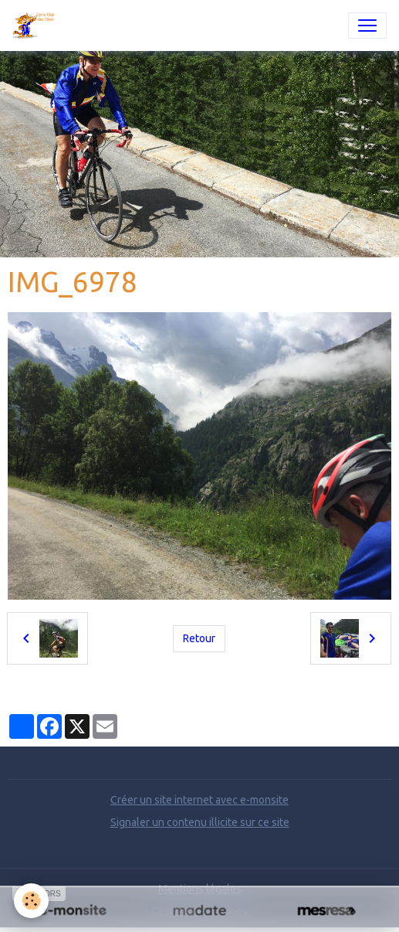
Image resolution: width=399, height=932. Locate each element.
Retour (199, 638)
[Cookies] (31, 900)
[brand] (37, 25)
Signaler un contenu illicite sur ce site (199, 822)
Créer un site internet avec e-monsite (199, 800)
